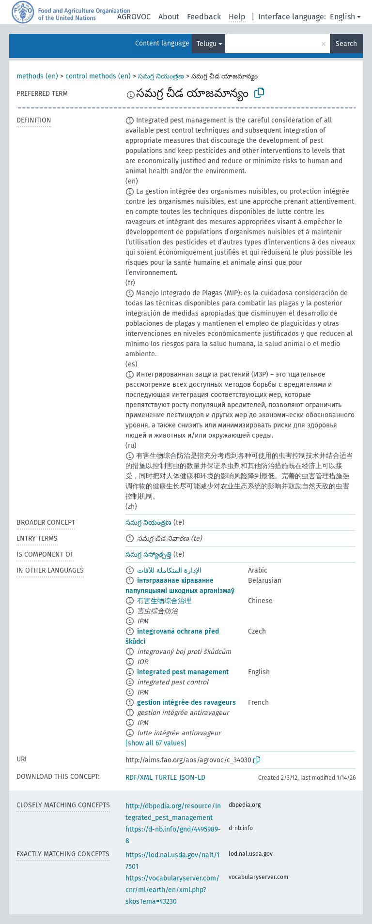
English (342, 16)
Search (346, 44)
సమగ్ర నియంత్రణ (161, 76)
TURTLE (166, 777)
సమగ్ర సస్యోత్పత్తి (148, 554)
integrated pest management (183, 672)
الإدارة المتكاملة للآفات (169, 570)
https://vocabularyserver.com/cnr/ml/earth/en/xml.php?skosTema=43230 (172, 890)
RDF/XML (139, 777)
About (168, 16)
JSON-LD (192, 777)
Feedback (204, 16)
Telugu (207, 44)
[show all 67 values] (155, 743)
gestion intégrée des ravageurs (186, 702)
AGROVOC (134, 16)
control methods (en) (98, 76)
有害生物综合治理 (164, 601)
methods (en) (37, 76)
